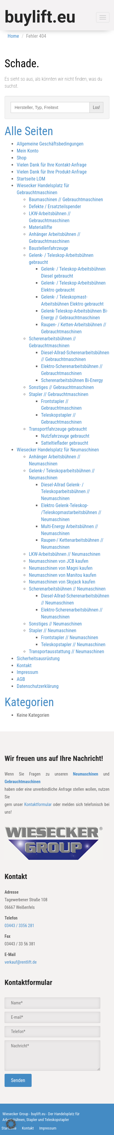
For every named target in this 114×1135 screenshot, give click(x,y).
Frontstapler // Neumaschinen (69, 637)
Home (13, 36)
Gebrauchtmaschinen (22, 781)
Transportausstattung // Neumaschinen (66, 651)
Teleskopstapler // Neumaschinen (73, 644)
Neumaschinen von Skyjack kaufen (62, 582)
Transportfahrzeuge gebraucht (58, 429)
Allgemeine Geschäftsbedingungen (50, 144)
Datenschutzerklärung (38, 686)
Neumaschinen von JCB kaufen (58, 561)
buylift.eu (40, 16)
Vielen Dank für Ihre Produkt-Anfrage (52, 172)
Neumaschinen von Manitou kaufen (62, 575)
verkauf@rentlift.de (21, 962)
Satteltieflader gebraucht (64, 443)
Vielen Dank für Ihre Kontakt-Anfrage (51, 165)
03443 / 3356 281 (19, 925)
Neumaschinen (85, 774)
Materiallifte (40, 227)
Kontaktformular (38, 804)
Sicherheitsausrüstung (38, 658)
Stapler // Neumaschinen (52, 630)
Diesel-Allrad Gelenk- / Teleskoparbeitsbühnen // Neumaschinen (65, 492)
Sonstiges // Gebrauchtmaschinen (61, 387)
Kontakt (24, 665)
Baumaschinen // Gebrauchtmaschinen (66, 199)
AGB (21, 679)
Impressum (27, 672)
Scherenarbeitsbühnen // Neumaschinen (67, 589)
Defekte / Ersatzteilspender (55, 206)
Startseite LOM (31, 179)
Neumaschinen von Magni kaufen (60, 568)
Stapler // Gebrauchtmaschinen (58, 394)
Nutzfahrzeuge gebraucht (65, 436)
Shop (21, 158)
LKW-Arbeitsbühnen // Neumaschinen (64, 554)
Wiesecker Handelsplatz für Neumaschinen (58, 450)
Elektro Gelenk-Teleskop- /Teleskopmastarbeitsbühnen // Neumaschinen (71, 512)
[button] (11, 1124)
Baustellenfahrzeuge (48, 248)
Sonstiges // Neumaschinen (55, 624)
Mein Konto (28, 151)
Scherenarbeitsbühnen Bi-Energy (72, 380)
